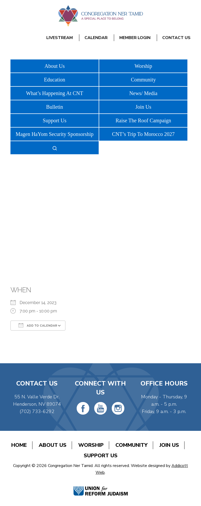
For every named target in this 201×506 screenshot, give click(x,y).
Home (19, 445)
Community (143, 79)
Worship (143, 66)
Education (54, 79)
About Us (54, 66)
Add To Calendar (38, 325)
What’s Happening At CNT (54, 93)
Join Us (143, 107)
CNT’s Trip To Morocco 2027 (143, 134)
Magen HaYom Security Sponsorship (54, 134)
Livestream (59, 38)
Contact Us (176, 38)
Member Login (134, 38)
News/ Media (143, 93)
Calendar (96, 38)
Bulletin (54, 107)
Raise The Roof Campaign (143, 120)
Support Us (54, 120)
